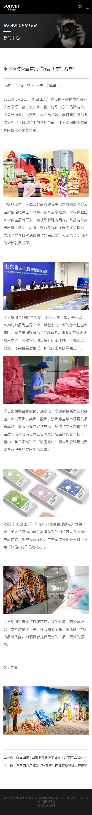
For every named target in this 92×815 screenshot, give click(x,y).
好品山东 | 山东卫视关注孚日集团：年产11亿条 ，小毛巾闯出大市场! (52, 757)
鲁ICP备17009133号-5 (50, 797)
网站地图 (72, 797)
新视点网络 (48, 801)
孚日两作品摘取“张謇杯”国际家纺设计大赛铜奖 (51, 766)
